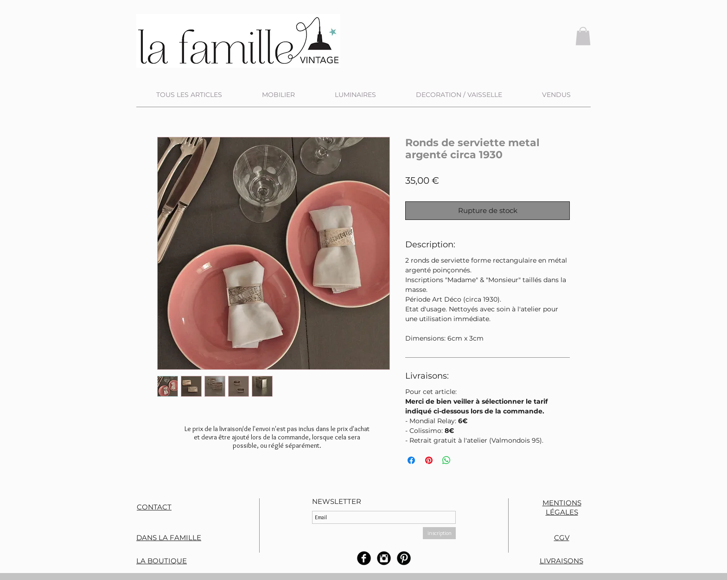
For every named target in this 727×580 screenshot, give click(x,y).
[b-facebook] (364, 558)
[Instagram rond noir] (384, 558)
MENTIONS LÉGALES (561, 507)
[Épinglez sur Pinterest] (428, 460)
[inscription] (439, 533)
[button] (583, 36)
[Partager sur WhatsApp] (446, 460)
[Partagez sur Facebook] (411, 460)
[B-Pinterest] (404, 558)
